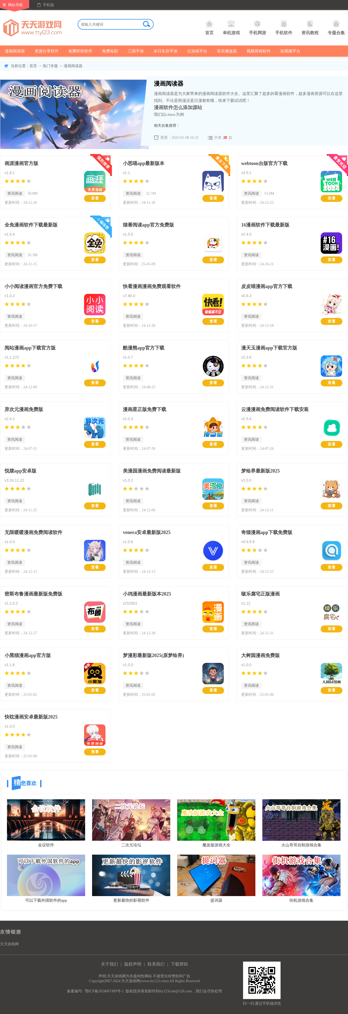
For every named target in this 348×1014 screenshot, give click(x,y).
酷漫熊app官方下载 (143, 348)
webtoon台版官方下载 (264, 163)
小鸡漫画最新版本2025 (147, 594)
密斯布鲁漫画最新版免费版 (33, 594)
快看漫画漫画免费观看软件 (152, 286)
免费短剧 (110, 51)
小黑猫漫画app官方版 (28, 655)
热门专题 (50, 66)
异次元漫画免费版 (24, 409)
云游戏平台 (197, 51)
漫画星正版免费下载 (144, 409)
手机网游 (257, 27)
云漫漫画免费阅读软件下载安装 (275, 409)
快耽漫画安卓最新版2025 (31, 717)
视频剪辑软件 (259, 51)
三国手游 (136, 51)
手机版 (48, 5)
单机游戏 (231, 27)
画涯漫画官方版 (21, 163)
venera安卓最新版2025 (147, 532)
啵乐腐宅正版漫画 (260, 594)
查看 (95, 198)
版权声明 (132, 964)
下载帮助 (179, 964)
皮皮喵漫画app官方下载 (266, 286)
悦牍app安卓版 (20, 471)
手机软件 (283, 27)
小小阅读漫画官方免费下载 (33, 286)
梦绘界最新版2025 (260, 471)
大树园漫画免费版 (260, 655)
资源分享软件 (47, 51)
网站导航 (15, 5)
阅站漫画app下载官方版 (30, 348)
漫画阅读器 (15, 51)
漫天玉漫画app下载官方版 (269, 348)
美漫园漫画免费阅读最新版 (152, 471)
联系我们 (156, 964)
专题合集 (336, 27)
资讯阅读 (14, 193)
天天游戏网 (9, 944)
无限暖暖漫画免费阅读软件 (33, 532)
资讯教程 (310, 27)
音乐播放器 (227, 51)
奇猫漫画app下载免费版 (266, 532)
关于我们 (109, 964)
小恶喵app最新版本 (143, 163)
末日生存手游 (165, 51)
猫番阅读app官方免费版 (148, 225)
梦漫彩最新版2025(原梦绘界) (153, 655)
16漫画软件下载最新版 (265, 225)
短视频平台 (290, 51)
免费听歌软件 (80, 51)
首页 (209, 27)
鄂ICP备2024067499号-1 (104, 991)
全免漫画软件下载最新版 (31, 225)
